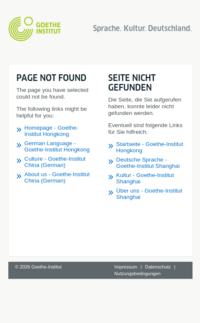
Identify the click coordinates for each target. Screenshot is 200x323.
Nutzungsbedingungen (137, 273)
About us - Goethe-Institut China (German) (57, 177)
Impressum (125, 266)
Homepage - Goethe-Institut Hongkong (51, 131)
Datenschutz (158, 266)
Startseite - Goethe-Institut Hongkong (149, 147)
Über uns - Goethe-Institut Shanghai (149, 194)
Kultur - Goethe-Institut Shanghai (145, 178)
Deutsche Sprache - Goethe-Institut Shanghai (147, 162)
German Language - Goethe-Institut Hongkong (57, 146)
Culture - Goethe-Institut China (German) (55, 162)
